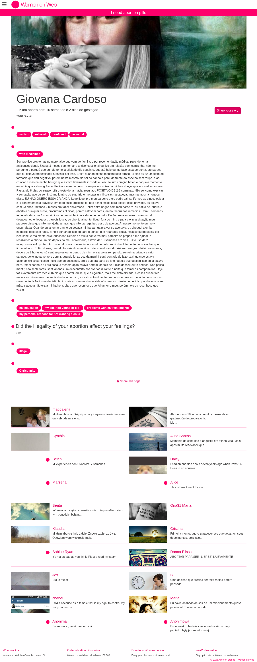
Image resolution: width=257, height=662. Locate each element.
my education (28, 307)
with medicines (29, 153)
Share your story (227, 110)
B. (172, 575)
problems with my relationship (108, 307)
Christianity (27, 370)
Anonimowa (179, 621)
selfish (24, 134)
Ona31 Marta (181, 505)
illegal (23, 351)
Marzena (59, 482)
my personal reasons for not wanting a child (49, 314)
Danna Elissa (181, 552)
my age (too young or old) (62, 307)
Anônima (59, 621)
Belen (57, 459)
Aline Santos (180, 436)
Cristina (176, 529)
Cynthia (58, 436)
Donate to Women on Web (148, 650)
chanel (57, 598)
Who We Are (11, 650)
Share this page (128, 381)
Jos (55, 575)
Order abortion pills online (83, 650)
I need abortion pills (128, 12)
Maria (174, 598)
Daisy (174, 459)
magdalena (61, 409)
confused (59, 134)
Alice (174, 482)
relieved (40, 134)
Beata (57, 505)
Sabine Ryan (62, 552)
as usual (78, 134)
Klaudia (58, 529)
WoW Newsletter (206, 650)
